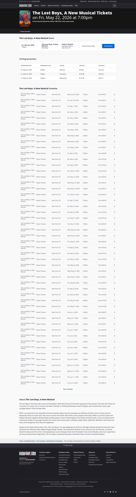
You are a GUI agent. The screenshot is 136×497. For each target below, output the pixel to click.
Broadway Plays (63, 460)
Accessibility (109, 460)
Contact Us (22, 458)
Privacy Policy (42, 482)
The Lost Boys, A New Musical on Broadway (49, 441)
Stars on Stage (63, 462)
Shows (36, 5)
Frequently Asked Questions (47, 457)
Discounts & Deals (64, 474)
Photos (76, 462)
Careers (108, 457)
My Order (83, 1)
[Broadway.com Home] (25, 5)
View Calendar (68, 389)
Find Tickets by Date (64, 455)
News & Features (53, 5)
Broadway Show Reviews (96, 464)
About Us (108, 455)
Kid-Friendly (62, 464)
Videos (75, 460)
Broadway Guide (67, 5)
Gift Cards (104, 1)
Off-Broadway (63, 472)
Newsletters (92, 455)
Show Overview (24, 31)
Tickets (43, 5)
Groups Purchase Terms (82, 482)
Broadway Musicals (64, 457)
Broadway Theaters (94, 460)
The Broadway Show (94, 1)
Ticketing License (93, 482)
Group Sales (113, 1)
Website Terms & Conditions (53, 482)
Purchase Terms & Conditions (68, 482)
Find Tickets (108, 46)
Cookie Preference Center (56, 484)
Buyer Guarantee (111, 462)
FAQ (76, 5)
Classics (61, 467)
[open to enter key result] (114, 5)
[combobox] (107, 5)
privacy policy (69, 486)
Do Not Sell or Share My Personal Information (75, 484)
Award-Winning (63, 469)
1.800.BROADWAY (29, 1)
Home (21, 441)
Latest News (77, 457)
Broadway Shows (29, 441)
